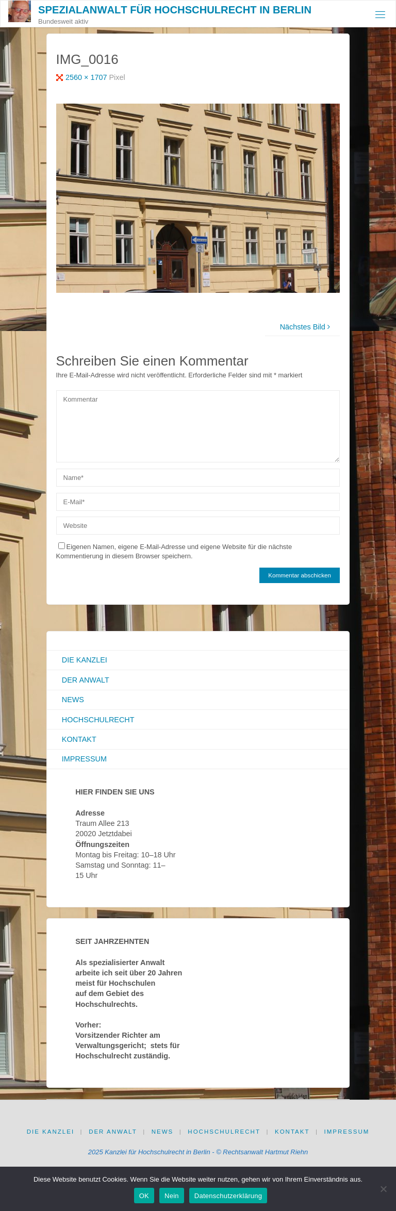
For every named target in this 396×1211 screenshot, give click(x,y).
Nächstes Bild (306, 327)
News (73, 699)
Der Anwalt (85, 680)
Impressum (84, 759)
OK (144, 1196)
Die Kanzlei (84, 660)
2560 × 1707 (87, 77)
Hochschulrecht (98, 720)
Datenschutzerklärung (228, 1196)
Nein (171, 1196)
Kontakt (79, 739)
